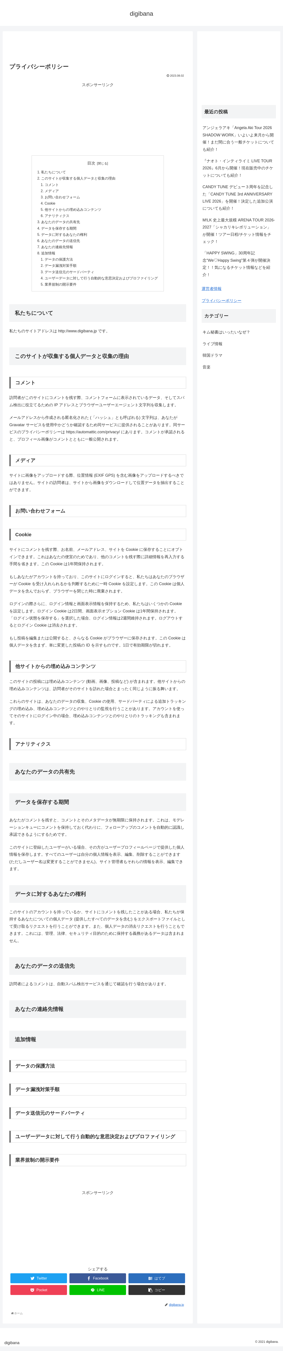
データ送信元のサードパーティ (69, 276)
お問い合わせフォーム (62, 198)
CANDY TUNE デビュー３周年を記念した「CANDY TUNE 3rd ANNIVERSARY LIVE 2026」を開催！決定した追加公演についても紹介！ (238, 198)
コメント (52, 185)
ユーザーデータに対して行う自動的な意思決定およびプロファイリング (101, 282)
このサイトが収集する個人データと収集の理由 (78, 179)
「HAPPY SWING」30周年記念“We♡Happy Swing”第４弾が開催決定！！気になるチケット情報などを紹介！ (236, 264)
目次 (91, 163)
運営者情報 (212, 288)
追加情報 (48, 256)
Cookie (50, 205)
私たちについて (53, 172)
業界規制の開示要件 (60, 289)
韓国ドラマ (212, 355)
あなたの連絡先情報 (57, 250)
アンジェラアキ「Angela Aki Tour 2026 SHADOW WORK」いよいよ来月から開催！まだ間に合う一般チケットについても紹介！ (238, 138)
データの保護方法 (59, 263)
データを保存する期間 (58, 230)
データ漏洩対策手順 (60, 269)
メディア (52, 192)
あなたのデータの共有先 (60, 224)
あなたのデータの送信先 (60, 243)
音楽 (206, 367)
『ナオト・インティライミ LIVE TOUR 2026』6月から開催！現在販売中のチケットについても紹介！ (238, 168)
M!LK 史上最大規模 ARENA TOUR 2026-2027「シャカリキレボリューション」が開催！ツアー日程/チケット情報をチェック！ (239, 231)
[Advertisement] (97, 46)
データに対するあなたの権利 (64, 237)
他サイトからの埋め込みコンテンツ (73, 211)
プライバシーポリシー (221, 300)
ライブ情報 (212, 344)
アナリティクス (57, 218)
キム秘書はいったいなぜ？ (226, 332)
